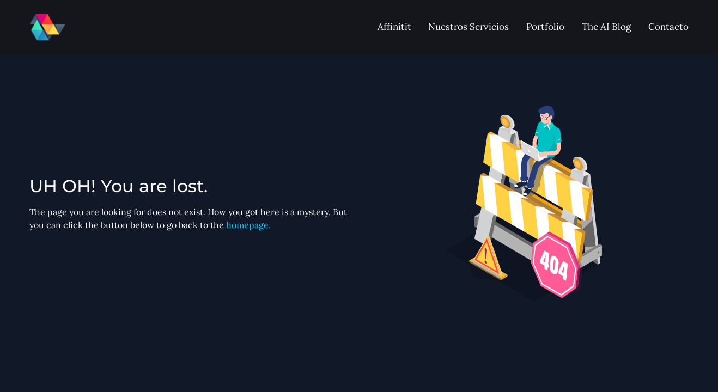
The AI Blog (606, 27)
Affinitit (394, 27)
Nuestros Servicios (468, 27)
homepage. (248, 224)
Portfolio (545, 27)
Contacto (668, 27)
